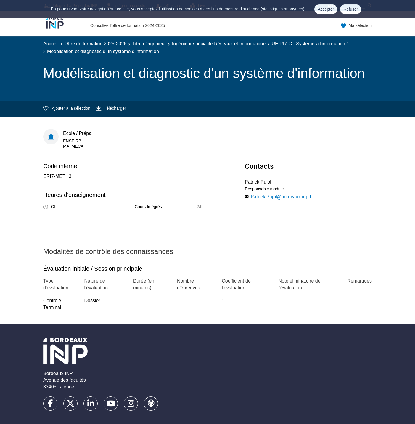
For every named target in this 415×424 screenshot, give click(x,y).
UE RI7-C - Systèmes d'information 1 (310, 43)
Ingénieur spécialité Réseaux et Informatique (219, 43)
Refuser (350, 9)
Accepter (326, 9)
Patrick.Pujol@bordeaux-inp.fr (282, 196)
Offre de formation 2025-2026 (96, 43)
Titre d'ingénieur (149, 43)
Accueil (51, 43)
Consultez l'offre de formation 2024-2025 (127, 25)
